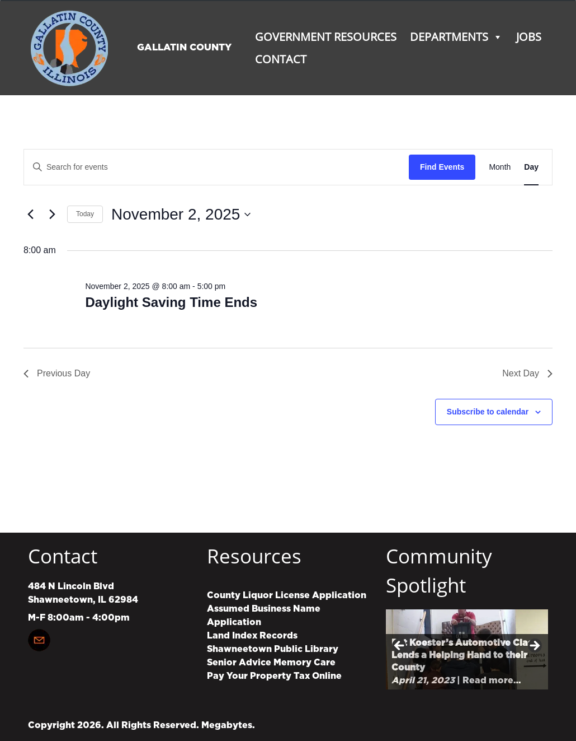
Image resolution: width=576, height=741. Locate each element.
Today (85, 214)
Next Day (527, 373)
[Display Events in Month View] (500, 167)
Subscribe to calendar (487, 411)
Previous (399, 646)
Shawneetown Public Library (272, 649)
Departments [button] (456, 36)
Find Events (442, 166)
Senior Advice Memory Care (271, 662)
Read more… (491, 680)
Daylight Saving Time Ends (171, 302)
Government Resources (325, 36)
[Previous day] (30, 214)
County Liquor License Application (286, 595)
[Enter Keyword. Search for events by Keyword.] (216, 167)
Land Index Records (252, 635)
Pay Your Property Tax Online (274, 676)
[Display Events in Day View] (531, 167)
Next (534, 646)
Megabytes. (228, 725)
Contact (280, 59)
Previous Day (56, 373)
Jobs (528, 36)
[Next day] (52, 214)
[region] (467, 649)
